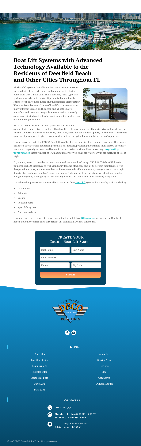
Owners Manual (104, 383)
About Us (104, 354)
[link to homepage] (70, 311)
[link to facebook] (67, 332)
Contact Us (104, 377)
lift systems (88, 218)
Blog (104, 371)
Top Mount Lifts (39, 360)
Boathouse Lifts (39, 377)
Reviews (104, 366)
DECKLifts (39, 383)
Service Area (104, 360)
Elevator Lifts (40, 371)
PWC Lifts (39, 389)
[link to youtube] (73, 332)
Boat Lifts (39, 354)
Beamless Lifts (39, 366)
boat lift (80, 182)
